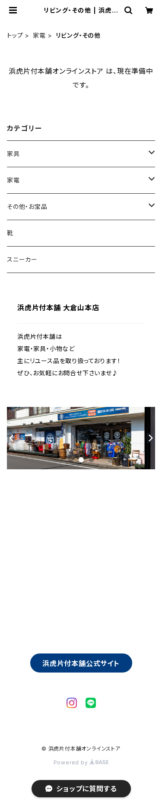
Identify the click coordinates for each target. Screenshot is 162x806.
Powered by (81, 762)
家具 (13, 153)
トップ (15, 35)
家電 (39, 35)
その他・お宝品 (27, 206)
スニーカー (22, 259)
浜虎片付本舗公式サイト (81, 663)
